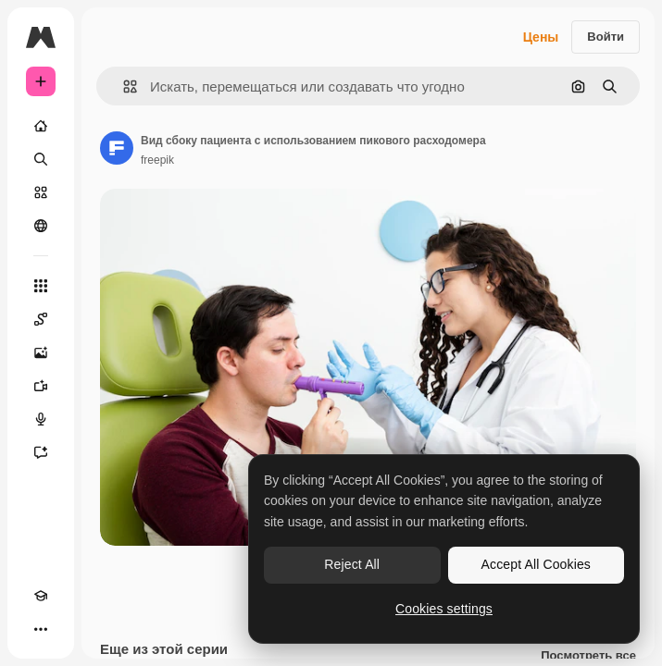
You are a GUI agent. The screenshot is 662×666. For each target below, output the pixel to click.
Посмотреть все (588, 655)
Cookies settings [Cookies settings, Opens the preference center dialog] (444, 608)
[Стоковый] (41, 192)
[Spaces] (41, 319)
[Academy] (41, 595)
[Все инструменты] (41, 286)
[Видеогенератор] (41, 386)
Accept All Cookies (536, 564)
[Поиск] (41, 159)
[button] (122, 86)
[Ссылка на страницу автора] (116, 148)
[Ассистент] (41, 452)
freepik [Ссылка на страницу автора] (157, 160)
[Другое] (41, 629)
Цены (541, 37)
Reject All (352, 564)
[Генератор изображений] (41, 352)
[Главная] (41, 126)
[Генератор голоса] (41, 419)
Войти (605, 36)
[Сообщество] (41, 225)
